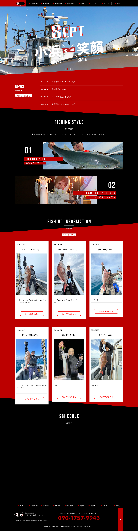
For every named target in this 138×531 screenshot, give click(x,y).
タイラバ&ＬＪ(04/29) (67, 249)
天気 (117, 4)
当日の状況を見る (32, 314)
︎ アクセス (92, 506)
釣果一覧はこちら (69, 235)
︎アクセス (93, 4)
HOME (21, 506)
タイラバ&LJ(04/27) (30, 335)
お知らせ (33, 4)
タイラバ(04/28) (105, 249)
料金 (81, 4)
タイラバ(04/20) (105, 335)
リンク (105, 4)
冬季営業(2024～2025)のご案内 (63, 82)
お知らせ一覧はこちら (23, 96)
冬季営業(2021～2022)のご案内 (63, 104)
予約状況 (69, 4)
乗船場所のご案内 (58, 89)
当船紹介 (57, 4)
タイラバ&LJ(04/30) (30, 249)
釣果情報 (45, 4)
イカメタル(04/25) (67, 335)
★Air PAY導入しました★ (61, 97)
